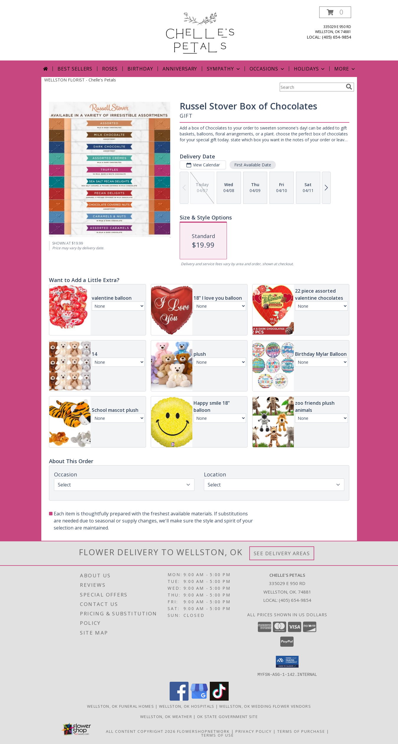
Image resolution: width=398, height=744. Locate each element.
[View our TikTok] (219, 699)
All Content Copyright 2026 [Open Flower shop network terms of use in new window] (141, 731)
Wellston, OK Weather (166, 716)
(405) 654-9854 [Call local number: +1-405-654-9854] (336, 37)
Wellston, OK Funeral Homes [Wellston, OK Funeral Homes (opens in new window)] (120, 706)
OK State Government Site (227, 716)
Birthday (140, 68)
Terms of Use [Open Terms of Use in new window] (217, 735)
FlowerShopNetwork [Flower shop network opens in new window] (203, 731)
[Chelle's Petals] (199, 33)
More (345, 68)
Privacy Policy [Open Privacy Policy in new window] (253, 731)
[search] (349, 86)
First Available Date (252, 165)
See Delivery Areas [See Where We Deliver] (282, 553)
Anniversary (180, 68)
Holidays (310, 68)
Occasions (267, 68)
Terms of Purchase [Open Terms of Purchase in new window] (301, 731)
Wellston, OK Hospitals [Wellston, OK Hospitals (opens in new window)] (186, 706)
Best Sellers (75, 68)
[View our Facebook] (179, 699)
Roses (110, 68)
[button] (335, 12)
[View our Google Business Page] (199, 699)
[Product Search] (311, 87)
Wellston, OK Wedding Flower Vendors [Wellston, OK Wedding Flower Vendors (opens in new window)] (265, 706)
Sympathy (224, 68)
